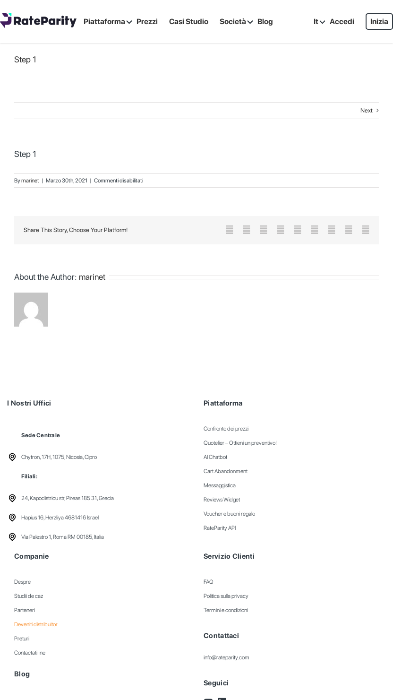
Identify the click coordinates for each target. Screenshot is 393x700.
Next (366, 110)
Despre (22, 582)
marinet (30, 180)
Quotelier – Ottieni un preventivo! (240, 443)
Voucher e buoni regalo (229, 513)
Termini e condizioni (226, 610)
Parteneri (24, 610)
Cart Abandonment (226, 471)
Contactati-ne (29, 652)
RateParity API (220, 528)
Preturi (21, 638)
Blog (22, 674)
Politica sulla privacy (226, 596)
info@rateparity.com (226, 657)
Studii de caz (28, 596)
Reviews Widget (222, 499)
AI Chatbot (215, 457)
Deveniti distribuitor (36, 624)
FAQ (209, 582)
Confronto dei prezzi (226, 428)
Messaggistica (220, 485)
